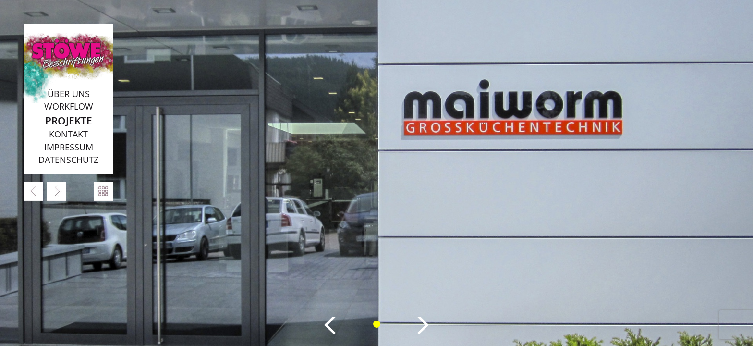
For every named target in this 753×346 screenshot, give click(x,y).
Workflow (68, 106)
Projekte (68, 120)
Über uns (69, 93)
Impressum (68, 147)
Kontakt (68, 134)
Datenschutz (68, 159)
